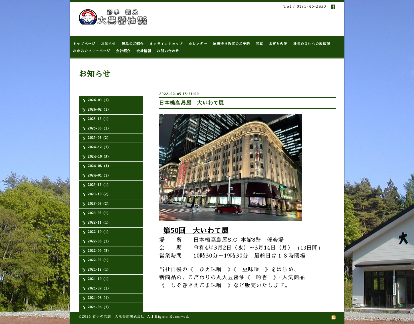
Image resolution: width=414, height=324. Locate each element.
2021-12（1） (99, 269)
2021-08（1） (99, 297)
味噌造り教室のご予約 (231, 44)
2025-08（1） (99, 128)
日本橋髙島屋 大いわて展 (191, 103)
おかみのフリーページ (91, 51)
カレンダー (198, 44)
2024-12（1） (99, 147)
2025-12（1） (99, 119)
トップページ (84, 44)
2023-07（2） (99, 203)
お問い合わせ (168, 51)
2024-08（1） (99, 166)
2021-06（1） (99, 307)
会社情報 (143, 51)
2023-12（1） (99, 185)
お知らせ (108, 44)
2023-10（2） (99, 194)
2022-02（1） (99, 260)
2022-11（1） (99, 222)
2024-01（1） (99, 175)
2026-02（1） (99, 109)
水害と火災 (278, 44)
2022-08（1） (99, 241)
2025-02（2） (99, 137)
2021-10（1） (99, 279)
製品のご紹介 (133, 44)
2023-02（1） (99, 213)
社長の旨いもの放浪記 (311, 44)
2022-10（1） (99, 232)
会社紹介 (123, 51)
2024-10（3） (99, 156)
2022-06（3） (99, 250)
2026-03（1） (99, 100)
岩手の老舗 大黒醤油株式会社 (118, 316)
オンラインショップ (166, 44)
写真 (259, 44)
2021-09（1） (99, 288)
